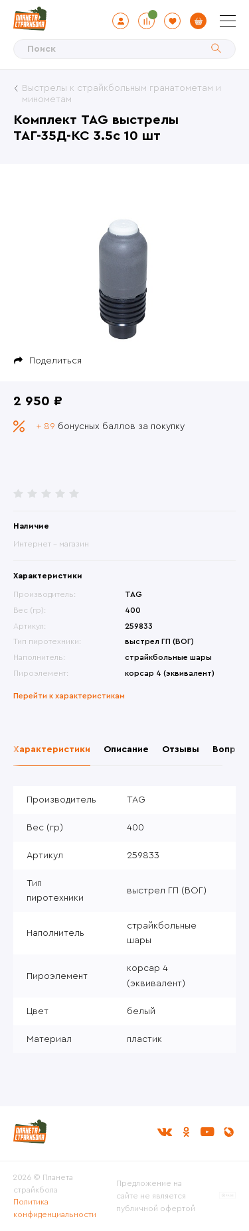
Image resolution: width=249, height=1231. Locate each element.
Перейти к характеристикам (69, 696)
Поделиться (55, 360)
